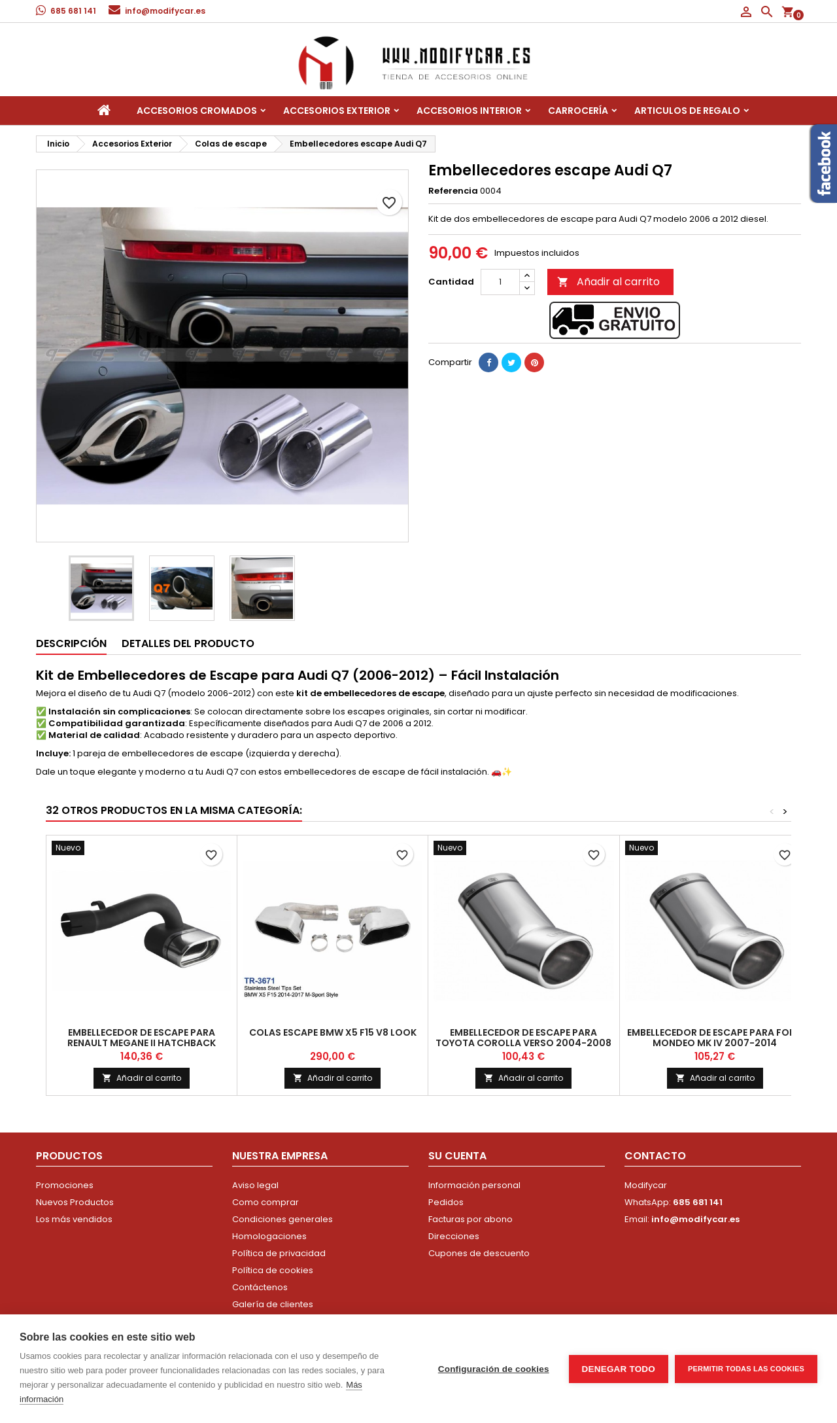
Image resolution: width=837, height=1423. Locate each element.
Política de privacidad (279, 1253)
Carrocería (578, 110)
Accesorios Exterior (336, 110)
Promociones (65, 1185)
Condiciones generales (282, 1219)
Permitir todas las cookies (746, 1369)
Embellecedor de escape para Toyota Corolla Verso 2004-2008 (523, 1037)
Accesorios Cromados (197, 110)
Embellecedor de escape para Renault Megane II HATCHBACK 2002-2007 (141, 1043)
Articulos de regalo (687, 110)
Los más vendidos (74, 1219)
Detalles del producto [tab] (188, 643)
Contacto (655, 1155)
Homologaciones (269, 1236)
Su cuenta (457, 1155)
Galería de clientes (272, 1304)
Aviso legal (255, 1185)
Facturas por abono (470, 1219)
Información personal (474, 1185)
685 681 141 (73, 10)
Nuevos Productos (75, 1202)
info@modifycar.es (165, 10)
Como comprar (265, 1202)
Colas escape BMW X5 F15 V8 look (333, 1032)
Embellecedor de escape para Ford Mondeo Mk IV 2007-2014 (714, 1037)
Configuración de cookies (493, 1369)
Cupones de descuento (479, 1253)
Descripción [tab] (71, 643)
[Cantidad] (500, 282)
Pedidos (446, 1202)
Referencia (453, 191)
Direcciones (453, 1236)
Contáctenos (260, 1287)
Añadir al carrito (608, 281)
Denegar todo (618, 1369)
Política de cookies (272, 1270)
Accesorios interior (469, 110)
